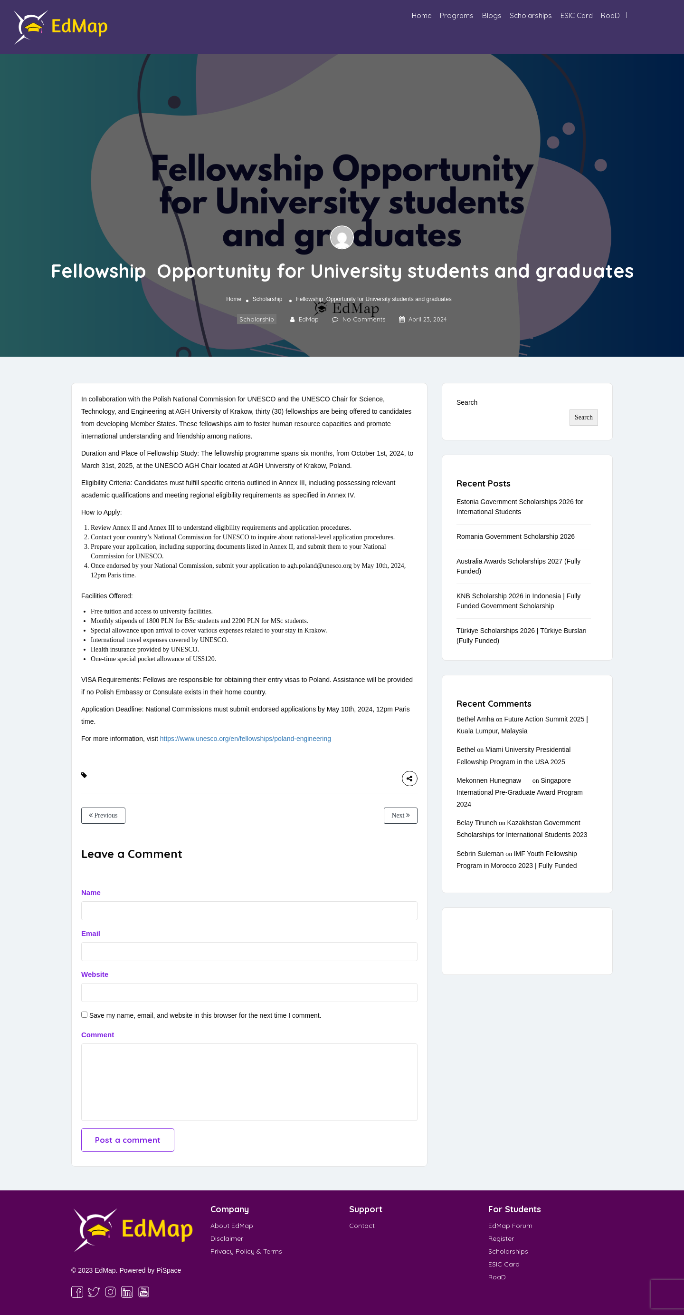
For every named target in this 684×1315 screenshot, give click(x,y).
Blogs (492, 15)
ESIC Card (576, 15)
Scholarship (268, 299)
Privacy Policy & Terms (246, 1251)
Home (422, 15)
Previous (103, 815)
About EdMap (231, 1225)
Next (400, 815)
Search (466, 402)
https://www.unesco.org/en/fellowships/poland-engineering (245, 738)
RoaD (610, 15)
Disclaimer (226, 1238)
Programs (457, 15)
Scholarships (531, 15)
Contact (362, 1225)
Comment (97, 1035)
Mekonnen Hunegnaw (488, 780)
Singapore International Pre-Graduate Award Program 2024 (519, 792)
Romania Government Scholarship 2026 (515, 536)
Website (94, 974)
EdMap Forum (510, 1225)
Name (91, 892)
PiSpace (168, 1270)
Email (90, 933)
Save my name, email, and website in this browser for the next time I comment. (205, 1015)
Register (501, 1238)
